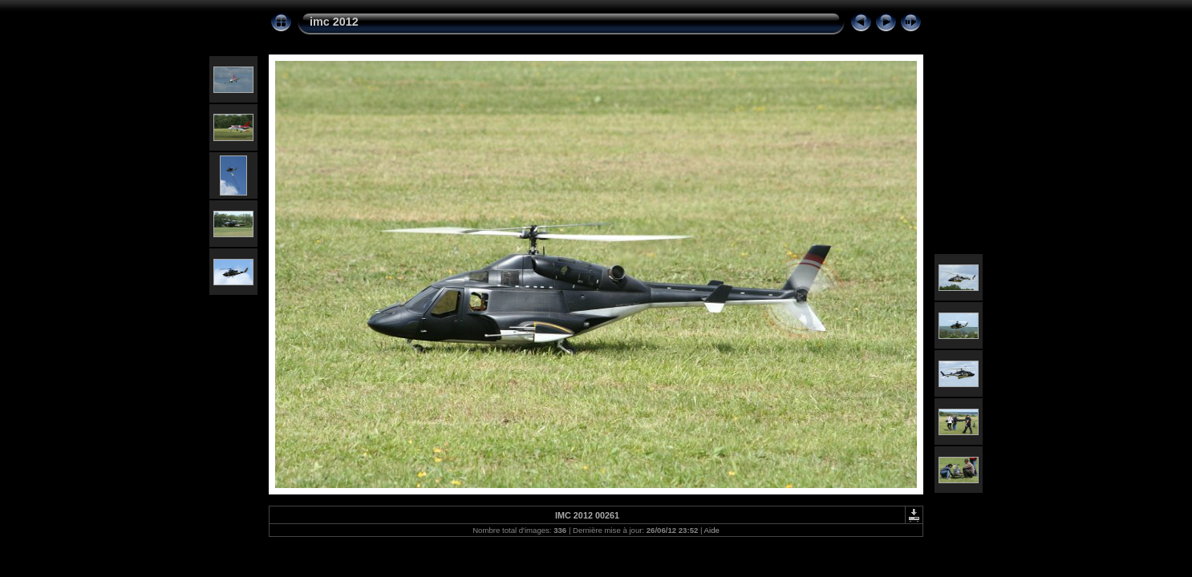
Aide (712, 530)
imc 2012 (334, 21)
